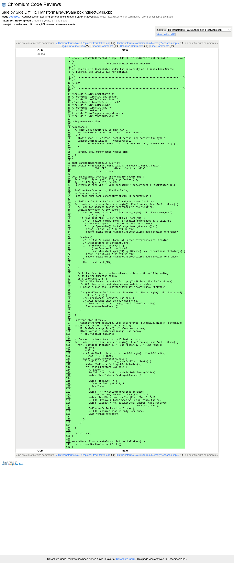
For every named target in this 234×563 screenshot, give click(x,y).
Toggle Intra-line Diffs (72, 46)
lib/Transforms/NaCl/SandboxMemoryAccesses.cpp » (148, 43)
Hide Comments (159, 46)
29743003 (15, 16)
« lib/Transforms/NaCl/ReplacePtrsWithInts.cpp (83, 43)
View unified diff (165, 34)
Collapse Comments (131, 46)
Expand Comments (102, 46)
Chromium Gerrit (125, 558)
